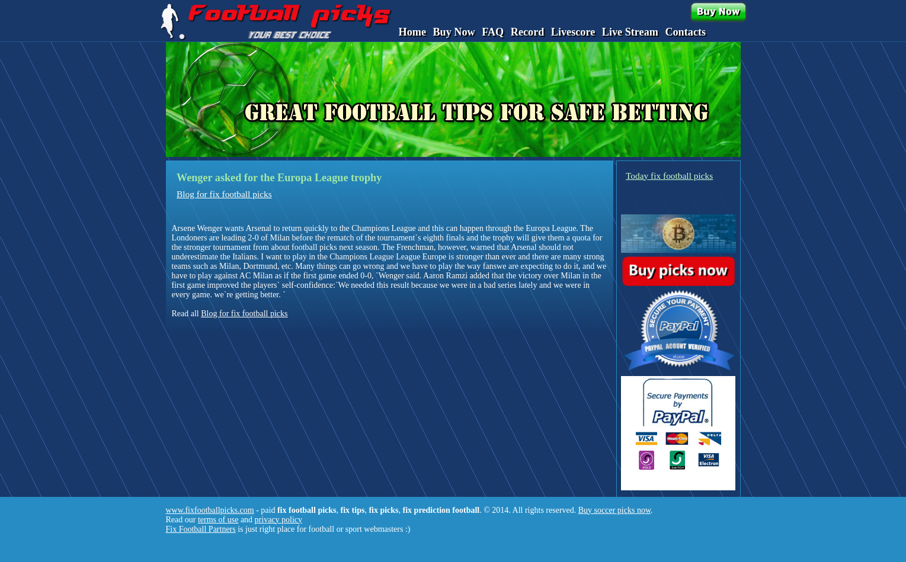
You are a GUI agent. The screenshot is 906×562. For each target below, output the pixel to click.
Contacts (685, 32)
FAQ (493, 32)
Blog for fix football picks (224, 194)
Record (528, 32)
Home (412, 32)
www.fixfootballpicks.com (210, 510)
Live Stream (630, 32)
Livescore (573, 32)
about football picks (304, 247)
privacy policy (278, 519)
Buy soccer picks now (614, 510)
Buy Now (454, 32)
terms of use (218, 519)
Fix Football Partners (201, 529)
